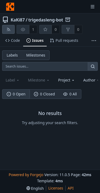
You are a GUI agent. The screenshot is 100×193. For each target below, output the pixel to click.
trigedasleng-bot (45, 20)
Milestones (35, 55)
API (71, 188)
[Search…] (93, 66)
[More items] (94, 40)
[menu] (35, 188)
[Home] (10, 7)
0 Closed (44, 93)
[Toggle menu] (92, 7)
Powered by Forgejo (26, 174)
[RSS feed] (8, 29)
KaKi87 (18, 20)
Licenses (55, 188)
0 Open (16, 93)
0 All (70, 93)
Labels (12, 55)
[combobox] (66, 80)
